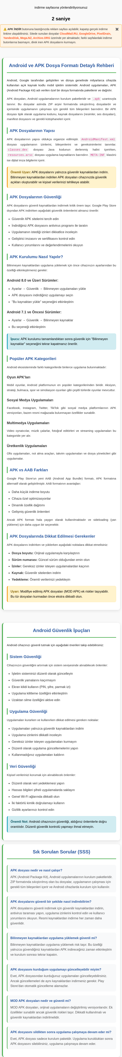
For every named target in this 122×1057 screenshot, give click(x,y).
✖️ (117, 29)
